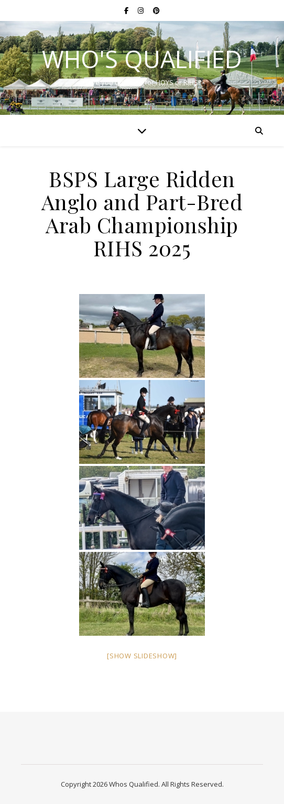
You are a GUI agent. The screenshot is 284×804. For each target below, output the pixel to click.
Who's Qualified (142, 59)
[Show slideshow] (142, 655)
